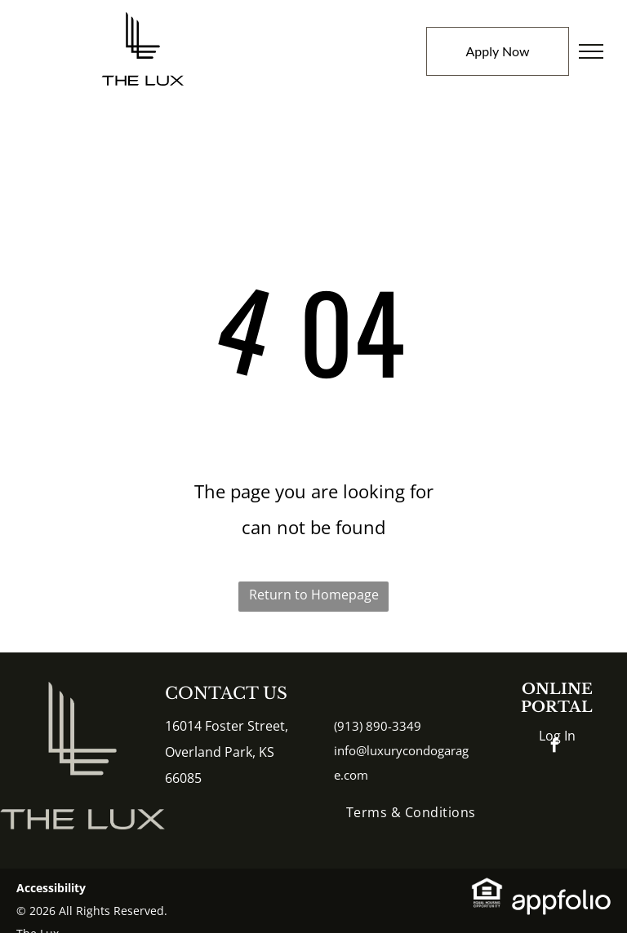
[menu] (591, 51)
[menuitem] (411, 812)
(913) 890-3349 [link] (377, 726)
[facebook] (555, 747)
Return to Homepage (314, 595)
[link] (487, 890)
